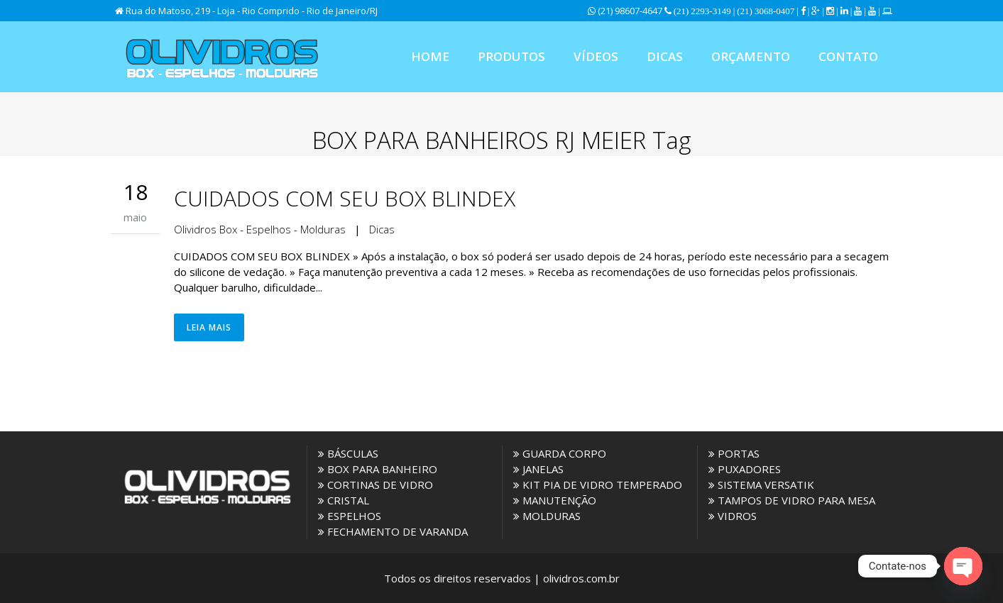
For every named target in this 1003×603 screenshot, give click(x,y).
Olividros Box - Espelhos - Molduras (260, 229)
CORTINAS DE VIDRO (375, 484)
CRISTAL (343, 500)
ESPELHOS (349, 516)
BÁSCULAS (348, 453)
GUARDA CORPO (559, 453)
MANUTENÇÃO (554, 500)
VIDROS (732, 516)
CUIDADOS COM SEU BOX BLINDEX (344, 198)
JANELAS (538, 469)
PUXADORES (744, 469)
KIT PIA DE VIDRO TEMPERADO (597, 484)
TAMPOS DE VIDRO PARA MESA (791, 500)
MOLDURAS (547, 516)
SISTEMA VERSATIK (761, 484)
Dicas (382, 229)
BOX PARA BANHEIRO (377, 469)
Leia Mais (209, 327)
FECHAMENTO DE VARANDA (393, 531)
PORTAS (734, 453)
